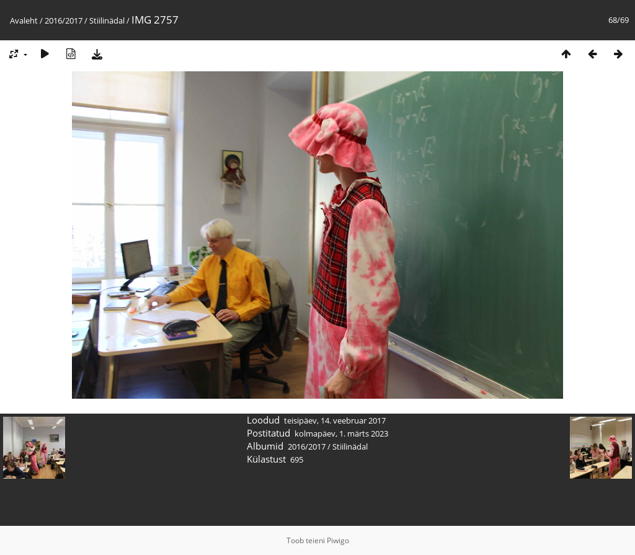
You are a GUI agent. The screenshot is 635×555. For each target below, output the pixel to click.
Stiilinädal (107, 20)
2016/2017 (63, 20)
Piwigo (338, 540)
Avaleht (24, 20)
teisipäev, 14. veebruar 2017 (335, 420)
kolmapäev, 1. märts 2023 (341, 433)
